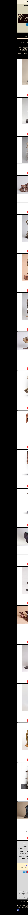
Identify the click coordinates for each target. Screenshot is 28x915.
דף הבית (26, 36)
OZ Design (13, 914)
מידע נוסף (14, 95)
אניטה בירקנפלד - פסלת (14, 72)
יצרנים (23, 36)
